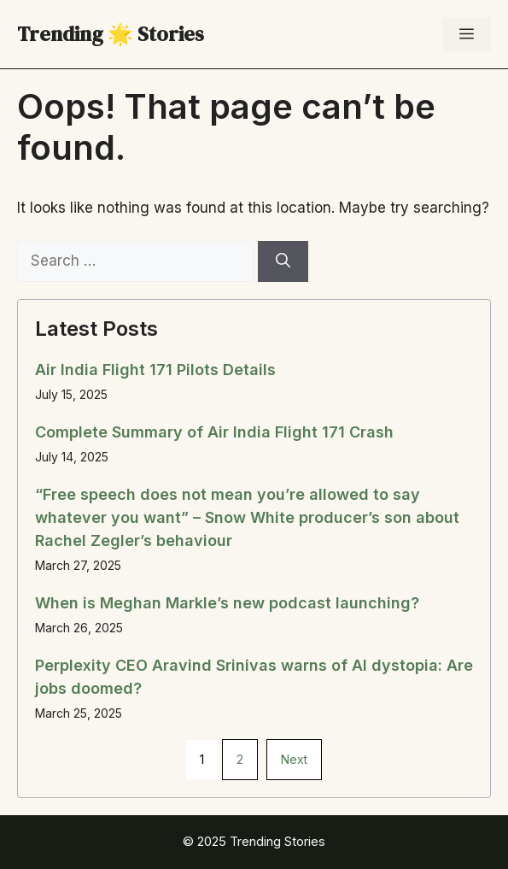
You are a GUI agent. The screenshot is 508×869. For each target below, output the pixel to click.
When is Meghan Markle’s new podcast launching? (227, 603)
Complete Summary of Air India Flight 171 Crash (214, 432)
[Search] (283, 261)
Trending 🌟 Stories (110, 34)
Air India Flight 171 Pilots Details (155, 370)
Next (294, 759)
